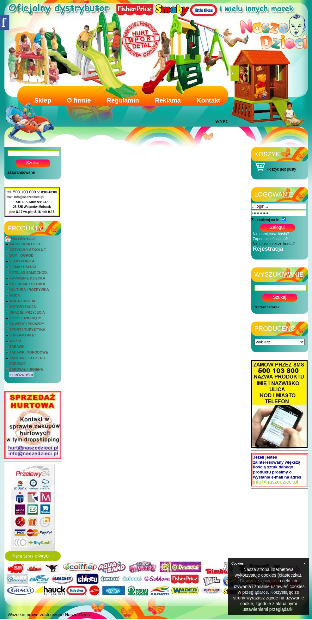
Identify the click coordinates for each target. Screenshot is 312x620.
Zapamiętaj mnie (265, 220)
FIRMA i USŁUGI (22, 267)
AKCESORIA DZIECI (26, 244)
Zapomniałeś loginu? (270, 239)
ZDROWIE (17, 364)
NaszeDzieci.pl (23, 238)
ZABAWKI (17, 346)
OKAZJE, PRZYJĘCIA (27, 312)
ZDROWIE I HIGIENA (26, 369)
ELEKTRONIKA (21, 261)
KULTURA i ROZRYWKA (29, 289)
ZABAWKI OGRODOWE (28, 352)
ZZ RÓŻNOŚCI (21, 375)
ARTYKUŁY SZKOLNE (27, 250)
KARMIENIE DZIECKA (27, 278)
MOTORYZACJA (22, 307)
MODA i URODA (22, 301)
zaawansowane (21, 172)
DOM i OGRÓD (21, 255)
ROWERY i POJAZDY (26, 324)
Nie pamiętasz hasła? (271, 234)
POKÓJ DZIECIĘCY (25, 318)
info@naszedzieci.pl (29, 197)
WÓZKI (15, 341)
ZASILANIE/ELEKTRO (27, 358)
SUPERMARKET (22, 335)
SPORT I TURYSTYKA (27, 329)
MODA (14, 295)
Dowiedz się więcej (258, 580)
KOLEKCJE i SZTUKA (27, 284)
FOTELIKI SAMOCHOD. (28, 272)
